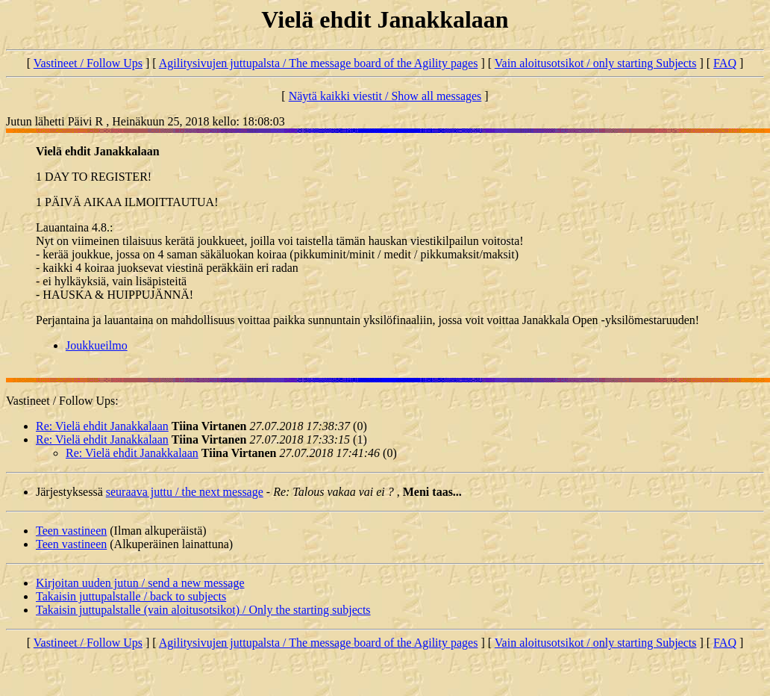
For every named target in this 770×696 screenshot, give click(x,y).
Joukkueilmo (97, 345)
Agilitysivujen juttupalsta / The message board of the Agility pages (318, 63)
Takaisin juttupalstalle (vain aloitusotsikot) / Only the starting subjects (203, 609)
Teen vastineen (71, 530)
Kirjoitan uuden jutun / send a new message (140, 583)
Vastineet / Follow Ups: (62, 400)
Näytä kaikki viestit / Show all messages (385, 96)
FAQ (724, 63)
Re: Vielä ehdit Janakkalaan (102, 426)
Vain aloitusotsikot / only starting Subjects (596, 63)
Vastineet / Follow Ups (88, 63)
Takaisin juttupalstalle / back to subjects (131, 596)
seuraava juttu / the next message (184, 491)
